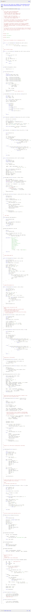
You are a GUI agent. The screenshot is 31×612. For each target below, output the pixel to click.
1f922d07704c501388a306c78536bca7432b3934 (12, 5)
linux (9, 4)
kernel (2, 4)
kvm (28, 5)
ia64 (26, 5)
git (14, 4)
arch (23, 5)
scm (7, 4)
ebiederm (18, 4)
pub (5, 4)
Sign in (29, 1)
